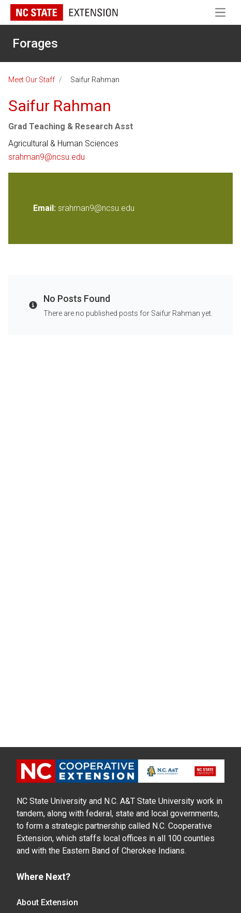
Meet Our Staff (31, 79)
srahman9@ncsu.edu (46, 157)
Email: (45, 208)
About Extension (47, 902)
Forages (35, 43)
